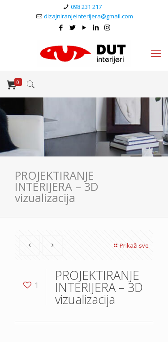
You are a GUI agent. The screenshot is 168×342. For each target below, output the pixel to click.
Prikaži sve (130, 245)
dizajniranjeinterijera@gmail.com (88, 16)
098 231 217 (86, 7)
